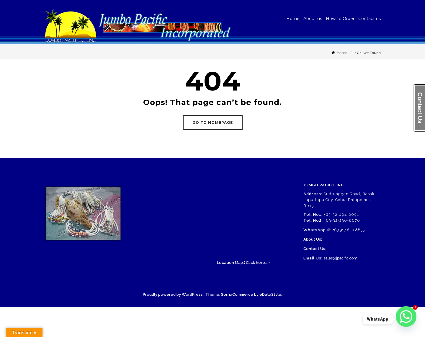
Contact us (369, 18)
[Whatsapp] (406, 319)
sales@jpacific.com (340, 258)
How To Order (340, 18)
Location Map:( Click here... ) (243, 262)
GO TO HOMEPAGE (212, 122)
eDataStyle (270, 294)
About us (312, 18)
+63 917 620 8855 (348, 230)
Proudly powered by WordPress (173, 294)
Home (293, 18)
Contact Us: (314, 248)
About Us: (312, 239)
